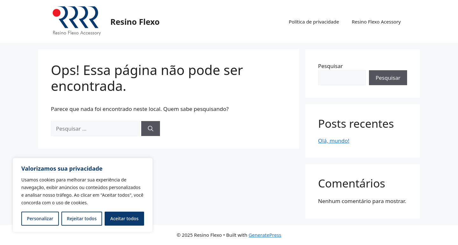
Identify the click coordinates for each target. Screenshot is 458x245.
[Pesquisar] (150, 128)
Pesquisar (330, 66)
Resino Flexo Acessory (376, 21)
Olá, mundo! (333, 140)
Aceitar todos (124, 218)
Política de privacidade (314, 21)
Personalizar (40, 218)
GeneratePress (264, 235)
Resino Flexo (135, 21)
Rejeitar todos (81, 218)
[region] (83, 195)
